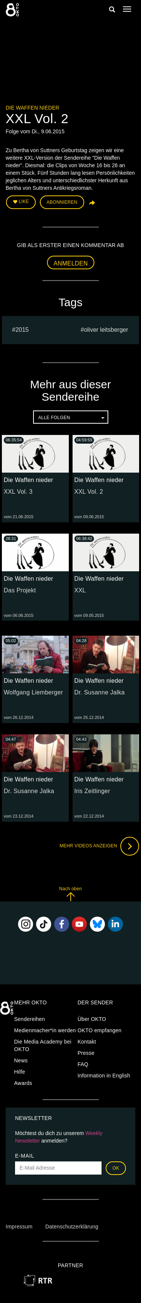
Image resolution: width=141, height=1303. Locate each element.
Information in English (103, 1076)
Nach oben (70, 894)
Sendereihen (29, 1019)
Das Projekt (20, 590)
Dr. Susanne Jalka (99, 692)
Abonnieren (62, 202)
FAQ (82, 1064)
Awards (23, 1083)
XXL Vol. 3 (18, 491)
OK (115, 1168)
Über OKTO (91, 1019)
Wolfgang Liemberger (33, 692)
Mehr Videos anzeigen (99, 846)
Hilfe (19, 1072)
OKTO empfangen (99, 1030)
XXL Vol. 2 (88, 491)
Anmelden (71, 263)
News (21, 1060)
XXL (80, 590)
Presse (85, 1053)
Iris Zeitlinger (92, 791)
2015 (22, 330)
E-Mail (24, 1156)
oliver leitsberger (106, 330)
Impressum (19, 1227)
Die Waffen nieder (32, 108)
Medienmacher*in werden (45, 1030)
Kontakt (86, 1042)
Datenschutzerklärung (71, 1227)
